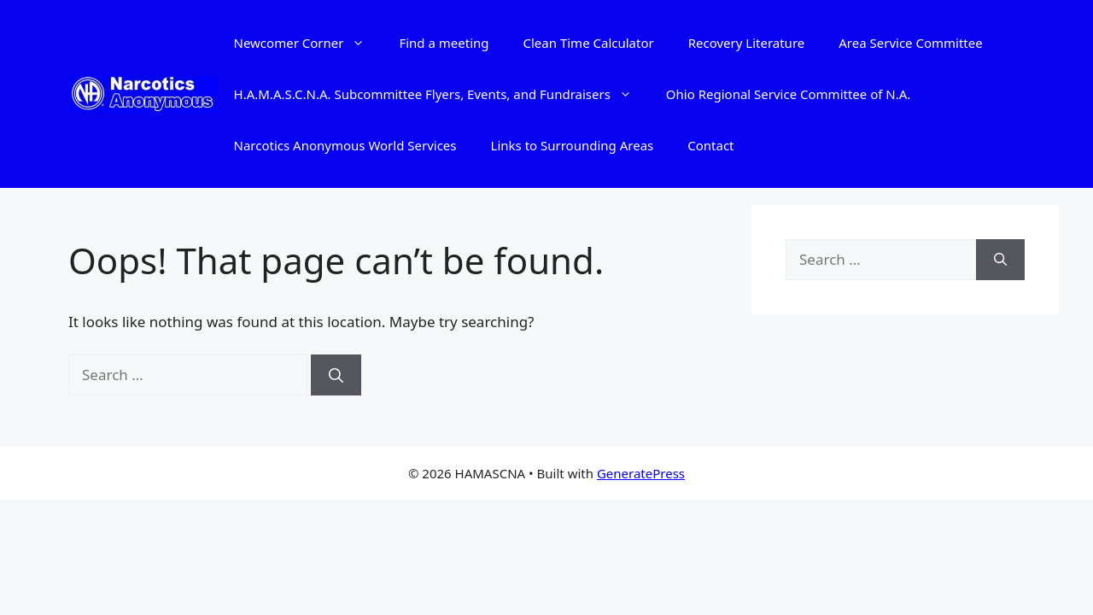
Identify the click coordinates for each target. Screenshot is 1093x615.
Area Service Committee (910, 42)
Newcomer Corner (308, 42)
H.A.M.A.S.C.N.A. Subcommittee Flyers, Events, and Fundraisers (441, 94)
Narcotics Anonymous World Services (345, 145)
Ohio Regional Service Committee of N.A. (788, 93)
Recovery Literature (746, 42)
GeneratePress (641, 473)
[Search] (336, 374)
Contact (710, 145)
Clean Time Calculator (588, 42)
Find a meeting (443, 42)
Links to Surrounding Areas (572, 145)
